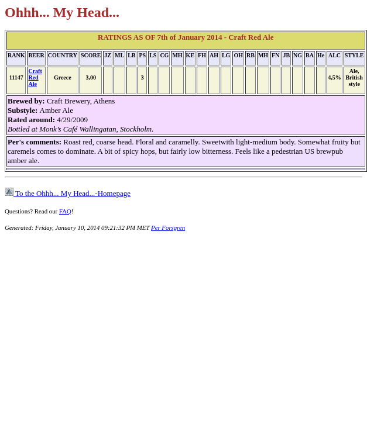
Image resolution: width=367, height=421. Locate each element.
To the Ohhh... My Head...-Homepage (68, 193)
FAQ (65, 211)
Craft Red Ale (35, 77)
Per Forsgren (168, 227)
